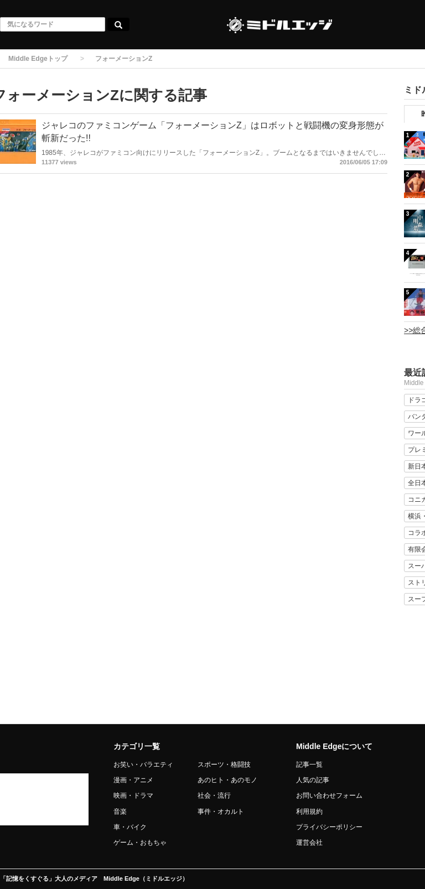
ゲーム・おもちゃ (140, 842)
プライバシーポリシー (329, 827)
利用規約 (309, 811)
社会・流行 (214, 795)
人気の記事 (312, 780)
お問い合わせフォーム (329, 795)
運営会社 (309, 842)
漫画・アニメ (133, 780)
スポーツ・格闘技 (224, 764)
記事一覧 (309, 764)
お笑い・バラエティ (143, 764)
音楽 (120, 811)
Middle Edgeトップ (38, 59)
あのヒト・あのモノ (227, 780)
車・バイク (130, 827)
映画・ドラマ (133, 795)
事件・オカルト (221, 811)
